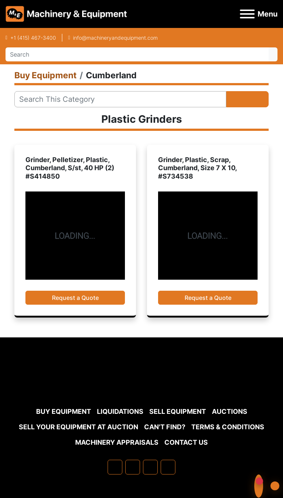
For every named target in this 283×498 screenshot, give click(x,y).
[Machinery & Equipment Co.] (141, 386)
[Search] (137, 54)
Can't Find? (164, 427)
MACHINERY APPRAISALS (116, 442)
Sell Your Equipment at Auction (78, 427)
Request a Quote (75, 297)
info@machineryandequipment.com (115, 38)
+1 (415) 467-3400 (33, 38)
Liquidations (120, 411)
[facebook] (115, 467)
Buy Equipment (63, 411)
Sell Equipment (177, 411)
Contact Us (186, 442)
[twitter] (150, 467)
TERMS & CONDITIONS (227, 427)
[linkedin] (132, 467)
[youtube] (168, 467)
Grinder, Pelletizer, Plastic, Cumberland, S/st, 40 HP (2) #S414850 (69, 168)
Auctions (229, 411)
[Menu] (247, 14)
